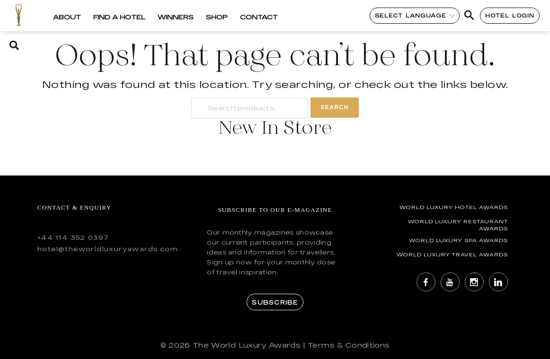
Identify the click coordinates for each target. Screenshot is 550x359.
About (67, 17)
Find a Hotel (119, 17)
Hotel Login (510, 15)
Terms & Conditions (349, 345)
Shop (217, 17)
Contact (259, 17)
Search (334, 107)
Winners (176, 17)
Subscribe (275, 302)
